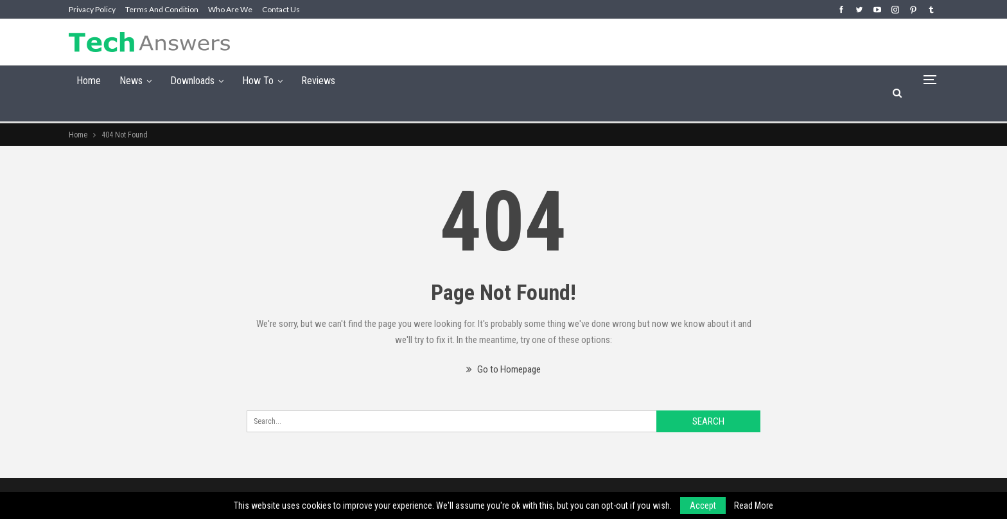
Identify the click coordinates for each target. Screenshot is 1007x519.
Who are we (230, 9)
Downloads (192, 81)
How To (258, 81)
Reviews (318, 81)
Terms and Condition (161, 9)
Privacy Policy (92, 9)
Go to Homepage (503, 369)
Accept (703, 505)
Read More (753, 505)
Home (88, 81)
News (131, 81)
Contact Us (281, 9)
